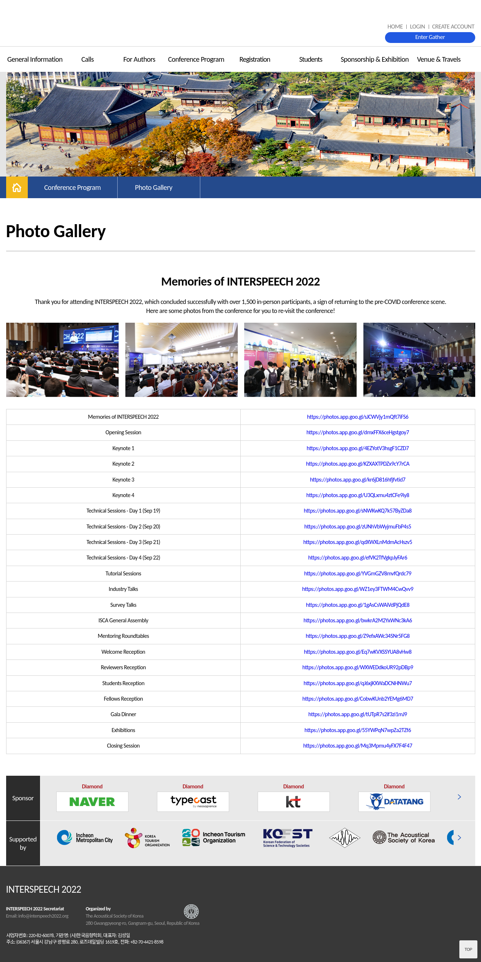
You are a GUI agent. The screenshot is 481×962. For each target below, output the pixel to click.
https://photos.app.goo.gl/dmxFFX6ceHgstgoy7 (357, 432)
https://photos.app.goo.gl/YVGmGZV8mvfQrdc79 (357, 573)
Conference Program (196, 59)
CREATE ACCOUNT (453, 26)
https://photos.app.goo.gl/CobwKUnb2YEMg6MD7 (357, 698)
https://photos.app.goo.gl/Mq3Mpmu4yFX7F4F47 (357, 745)
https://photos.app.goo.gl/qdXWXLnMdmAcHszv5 (357, 542)
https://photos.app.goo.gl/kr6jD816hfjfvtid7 (357, 479)
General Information (34, 59)
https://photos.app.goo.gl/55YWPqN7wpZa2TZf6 (358, 730)
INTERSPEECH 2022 (241, 23)
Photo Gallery (153, 187)
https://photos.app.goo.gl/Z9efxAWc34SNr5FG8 (358, 635)
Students (310, 59)
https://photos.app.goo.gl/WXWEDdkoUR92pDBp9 (357, 667)
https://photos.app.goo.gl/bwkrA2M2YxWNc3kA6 (357, 620)
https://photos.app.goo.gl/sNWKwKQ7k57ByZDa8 (358, 510)
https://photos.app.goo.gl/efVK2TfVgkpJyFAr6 (357, 557)
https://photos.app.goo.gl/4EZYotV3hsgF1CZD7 (358, 448)
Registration (254, 59)
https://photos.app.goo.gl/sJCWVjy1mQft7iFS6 (357, 416)
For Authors (139, 59)
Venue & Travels (438, 59)
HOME (395, 26)
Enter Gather (430, 37)
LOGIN (417, 26)
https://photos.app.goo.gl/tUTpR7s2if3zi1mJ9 (358, 714)
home (17, 187)
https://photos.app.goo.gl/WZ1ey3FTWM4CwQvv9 (357, 589)
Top (468, 949)
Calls (87, 59)
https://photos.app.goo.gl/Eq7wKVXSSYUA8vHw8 (357, 651)
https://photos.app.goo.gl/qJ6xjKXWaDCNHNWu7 (357, 683)
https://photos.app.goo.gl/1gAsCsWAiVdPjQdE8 (358, 604)
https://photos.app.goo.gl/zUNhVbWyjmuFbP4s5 (357, 526)
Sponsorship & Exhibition (374, 59)
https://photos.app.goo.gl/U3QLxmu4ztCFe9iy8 (357, 495)
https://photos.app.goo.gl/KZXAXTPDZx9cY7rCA (358, 463)
